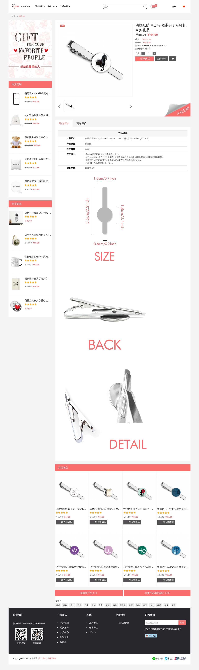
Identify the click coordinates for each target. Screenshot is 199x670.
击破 (93, 605)
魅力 (152, 605)
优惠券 (62, 642)
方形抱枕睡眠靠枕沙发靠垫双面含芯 (38, 159)
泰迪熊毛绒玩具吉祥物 (36, 137)
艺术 (79, 605)
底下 (145, 605)
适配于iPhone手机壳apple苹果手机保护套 (38, 93)
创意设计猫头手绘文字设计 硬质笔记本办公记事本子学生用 (38, 278)
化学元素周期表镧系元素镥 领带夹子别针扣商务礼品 (106, 567)
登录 (174, 7)
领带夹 (22, 16)
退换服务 (63, 627)
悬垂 (100, 605)
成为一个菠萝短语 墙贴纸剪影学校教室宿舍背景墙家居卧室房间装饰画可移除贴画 (38, 212)
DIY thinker (146, 39)
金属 (166, 605)
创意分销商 (123, 623)
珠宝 (131, 605)
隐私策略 (52, 658)
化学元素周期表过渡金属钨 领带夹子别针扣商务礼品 (72, 567)
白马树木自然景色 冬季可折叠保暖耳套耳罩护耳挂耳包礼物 (38, 234)
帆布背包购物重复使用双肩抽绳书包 (38, 115)
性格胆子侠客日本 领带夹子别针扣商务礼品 (139, 509)
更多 (173, 605)
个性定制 (183, 111)
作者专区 (92, 627)
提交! (182, 622)
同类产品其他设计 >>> (157, 593)
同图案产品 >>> (88, 593)
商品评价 (81, 123)
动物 (65, 605)
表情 (108, 605)
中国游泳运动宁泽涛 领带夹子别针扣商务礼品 (173, 567)
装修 (138, 605)
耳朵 (86, 605)
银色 (115, 605)
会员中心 (63, 632)
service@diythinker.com (34, 623)
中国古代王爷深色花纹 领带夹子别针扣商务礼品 (173, 509)
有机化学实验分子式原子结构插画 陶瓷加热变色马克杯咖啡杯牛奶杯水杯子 (38, 256)
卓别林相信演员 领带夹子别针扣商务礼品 (106, 509)
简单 (58, 605)
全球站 (91, 632)
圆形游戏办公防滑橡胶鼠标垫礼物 (38, 181)
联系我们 (63, 623)
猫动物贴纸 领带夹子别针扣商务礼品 (72, 509)
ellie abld (146, 42)
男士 (72, 605)
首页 (13, 16)
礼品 (159, 605)
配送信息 (63, 637)
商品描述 (64, 123)
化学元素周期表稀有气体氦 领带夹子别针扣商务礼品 (139, 567)
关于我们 (42, 658)
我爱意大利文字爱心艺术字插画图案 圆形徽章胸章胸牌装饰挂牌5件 (38, 300)
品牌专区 (92, 623)
